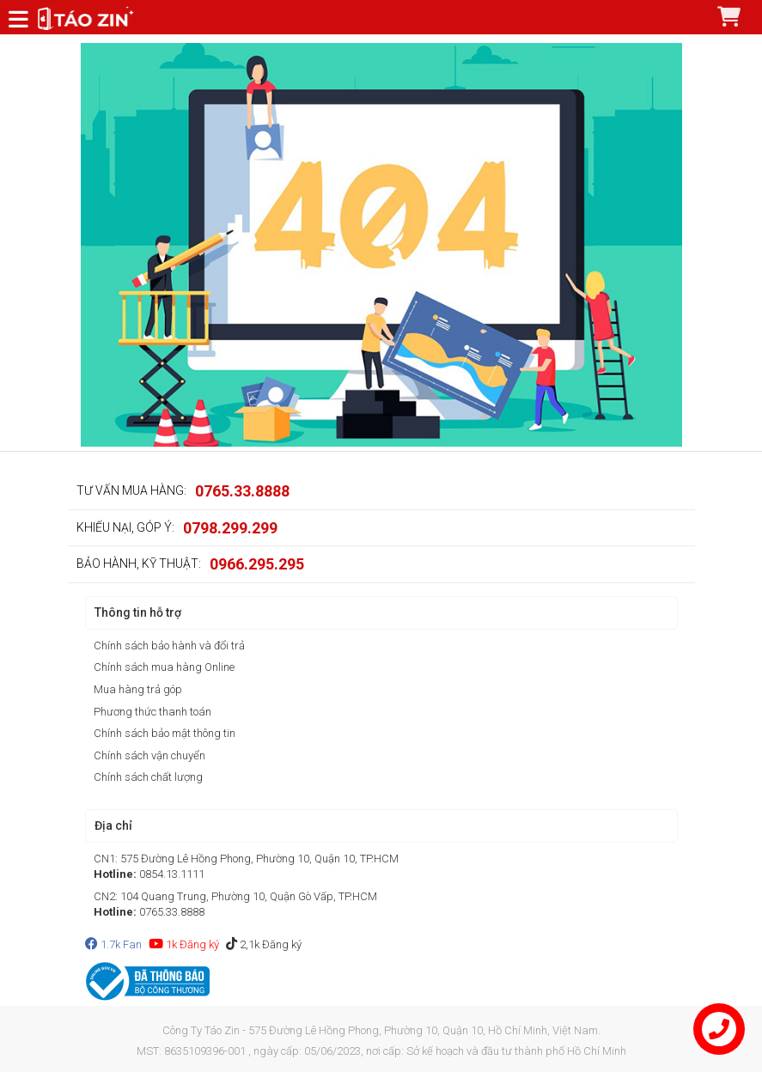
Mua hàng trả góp (138, 689)
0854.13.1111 (171, 874)
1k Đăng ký (184, 944)
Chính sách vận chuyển (149, 755)
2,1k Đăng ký (264, 944)
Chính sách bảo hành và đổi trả (169, 645)
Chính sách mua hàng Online (164, 667)
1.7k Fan (113, 944)
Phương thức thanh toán (152, 711)
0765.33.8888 (242, 491)
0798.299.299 (230, 528)
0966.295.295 (257, 564)
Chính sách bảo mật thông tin (164, 733)
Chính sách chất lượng (148, 776)
